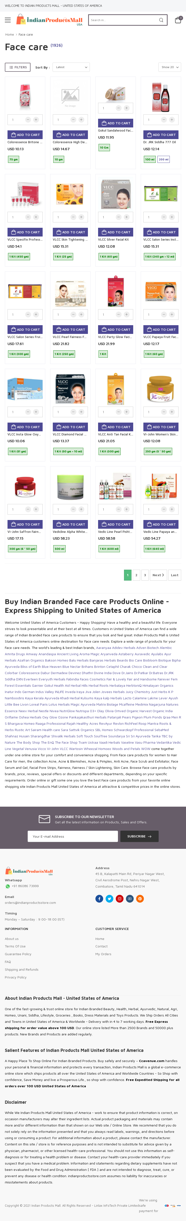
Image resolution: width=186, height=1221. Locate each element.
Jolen (96, 692)
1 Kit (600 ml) (109, 548)
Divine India (103, 673)
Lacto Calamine (135, 698)
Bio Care (135, 660)
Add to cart (28, 135)
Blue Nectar (71, 666)
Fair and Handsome (142, 679)
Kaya (29, 698)
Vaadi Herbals (109, 742)
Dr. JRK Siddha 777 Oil (159, 142)
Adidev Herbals (123, 648)
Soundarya (116, 736)
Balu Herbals (79, 660)
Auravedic (142, 654)
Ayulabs (157, 654)
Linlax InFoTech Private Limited (116, 1205)
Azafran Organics (30, 660)
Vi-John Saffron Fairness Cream (31, 532)
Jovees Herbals (113, 692)
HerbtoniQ (134, 685)
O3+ (93, 711)
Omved (120, 711)
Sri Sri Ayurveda (138, 736)
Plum (147, 717)
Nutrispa (82, 711)
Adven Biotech (147, 648)
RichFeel (131, 723)
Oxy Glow (49, 717)
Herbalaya (117, 685)
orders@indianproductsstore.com (30, 902)
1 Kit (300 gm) (19, 353)
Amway (32, 654)
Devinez (75, 673)
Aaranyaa (103, 648)
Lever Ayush (168, 698)
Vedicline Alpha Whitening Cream (77, 532)
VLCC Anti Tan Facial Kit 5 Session (122, 434)
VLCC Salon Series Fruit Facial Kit (31, 337)
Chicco (137, 666)
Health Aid (62, 685)
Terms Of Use (15, 946)
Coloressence (29, 673)
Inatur (9, 692)
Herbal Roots (98, 685)
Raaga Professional (51, 723)
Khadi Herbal (70, 698)
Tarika (156, 736)
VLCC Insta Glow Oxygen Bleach (31, 434)
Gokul (48, 685)
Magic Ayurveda (83, 704)
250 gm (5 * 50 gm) (158, 451)
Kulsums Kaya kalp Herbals (101, 698)
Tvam (82, 742)
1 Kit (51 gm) (17, 451)
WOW (145, 749)
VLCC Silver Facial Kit (113, 239)
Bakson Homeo (56, 660)
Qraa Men (170, 717)
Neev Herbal (28, 711)
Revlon (118, 723)
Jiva (88, 692)
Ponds (157, 717)
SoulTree (100, 736)
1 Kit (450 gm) (19, 256)
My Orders (103, 954)
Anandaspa (47, 654)
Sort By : (42, 67)
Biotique (164, 660)
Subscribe (136, 836)
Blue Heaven (52, 666)
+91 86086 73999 (22, 886)
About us (12, 939)
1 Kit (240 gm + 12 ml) (159, 256)
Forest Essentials (18, 685)
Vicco (42, 749)
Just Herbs (159, 692)
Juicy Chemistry (138, 692)
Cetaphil (112, 666)
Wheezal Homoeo (97, 749)
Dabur (45, 673)
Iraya (80, 692)
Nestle (44, 711)
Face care (26, 34)
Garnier (37, 685)
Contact (101, 946)
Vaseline (127, 742)
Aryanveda (109, 654)
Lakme (153, 698)
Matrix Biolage (107, 704)
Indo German (25, 692)
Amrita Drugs (15, 654)
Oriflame (11, 717)
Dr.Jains (127, 673)
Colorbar (11, 673)
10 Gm (104, 147)
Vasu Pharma (145, 742)
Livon (24, 704)
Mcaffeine (126, 704)
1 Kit (103, 353)
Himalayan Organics (158, 685)
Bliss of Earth (31, 666)
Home (9, 34)
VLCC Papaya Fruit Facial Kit (163, 337)
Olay (100, 711)
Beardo (122, 660)
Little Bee (12, 704)
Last (174, 575)
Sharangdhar (40, 736)
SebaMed (162, 730)
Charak (125, 666)
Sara (64, 730)
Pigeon (137, 717)
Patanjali (114, 717)
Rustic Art (22, 730)
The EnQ (47, 742)
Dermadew (59, 673)
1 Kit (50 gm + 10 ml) (68, 451)
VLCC (64, 749)
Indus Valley (45, 692)
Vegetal (18, 749)
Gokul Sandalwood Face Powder (121, 130)
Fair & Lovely (116, 679)
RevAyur (105, 723)
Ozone (63, 717)
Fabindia (72, 679)
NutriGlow (67, 711)
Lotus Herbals (59, 704)
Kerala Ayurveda (46, 698)
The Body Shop (28, 742)
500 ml (59, 548)
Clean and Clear (155, 666)
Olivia (109, 711)
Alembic (166, 648)
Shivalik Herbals (63, 736)
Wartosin (76, 749)
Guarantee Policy (18, 954)
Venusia (31, 749)
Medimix (141, 704)
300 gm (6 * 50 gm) (22, 548)
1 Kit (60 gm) (108, 256)
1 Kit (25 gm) (63, 256)
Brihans (87, 666)
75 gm (13, 159)
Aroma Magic (89, 654)
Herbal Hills (79, 685)
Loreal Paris (39, 704)
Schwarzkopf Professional (134, 730)
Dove (117, 673)
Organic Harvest (139, 711)
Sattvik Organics (81, 730)
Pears (126, 717)
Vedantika (164, 742)
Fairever (164, 679)
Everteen (31, 679)
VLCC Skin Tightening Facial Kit (75, 239)
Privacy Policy (16, 977)
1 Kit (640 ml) (154, 548)
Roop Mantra (148, 723)
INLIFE (59, 692)
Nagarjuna (157, 704)
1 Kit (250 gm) (64, 353)
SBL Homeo (104, 730)
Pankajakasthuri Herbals (88, 717)
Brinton (99, 666)
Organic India (163, 711)
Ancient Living (67, 654)
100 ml (149, 159)
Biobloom (150, 660)
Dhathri (87, 673)
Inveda (70, 692)
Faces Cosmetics (93, 679)
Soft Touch (85, 736)
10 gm (59, 159)
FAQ (8, 962)
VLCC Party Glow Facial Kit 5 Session (125, 337)
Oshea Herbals (30, 717)
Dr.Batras (156, 673)
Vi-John (53, 749)
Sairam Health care (45, 730)
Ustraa (93, 742)
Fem (174, 679)
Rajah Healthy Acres (82, 723)
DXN (19, 679)
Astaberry (126, 654)
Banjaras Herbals (103, 660)
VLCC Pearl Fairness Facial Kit (74, 337)
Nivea (54, 711)
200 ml (163, 159)
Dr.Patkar (141, 673)
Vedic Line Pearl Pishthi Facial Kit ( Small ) (128, 532)
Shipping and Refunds (22, 969)
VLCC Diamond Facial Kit (70, 434)
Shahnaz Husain (17, 736)
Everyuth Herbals (52, 679)
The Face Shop (66, 742)
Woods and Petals (126, 749)
